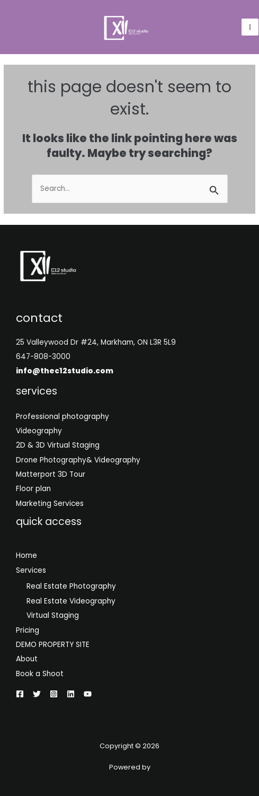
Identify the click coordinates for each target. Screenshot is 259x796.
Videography (39, 431)
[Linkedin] (71, 694)
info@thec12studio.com (64, 371)
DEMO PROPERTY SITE (53, 645)
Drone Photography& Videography (78, 460)
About (27, 659)
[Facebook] (20, 694)
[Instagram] (54, 694)
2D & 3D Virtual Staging (58, 445)
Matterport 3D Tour (50, 474)
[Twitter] (37, 694)
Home (26, 555)
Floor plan (33, 489)
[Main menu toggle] (250, 27)
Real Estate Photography (71, 586)
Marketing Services (50, 503)
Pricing (27, 630)
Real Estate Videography (70, 601)
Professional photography (62, 417)
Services (31, 570)
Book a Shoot (40, 674)
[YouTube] (88, 694)
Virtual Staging (52, 615)
